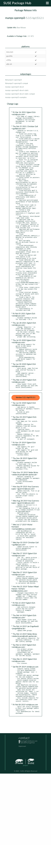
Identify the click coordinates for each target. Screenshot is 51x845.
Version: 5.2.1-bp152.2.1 (25, 437)
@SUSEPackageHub (27, 814)
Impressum (22, 817)
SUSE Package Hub (17, 3)
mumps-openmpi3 (15, 18)
